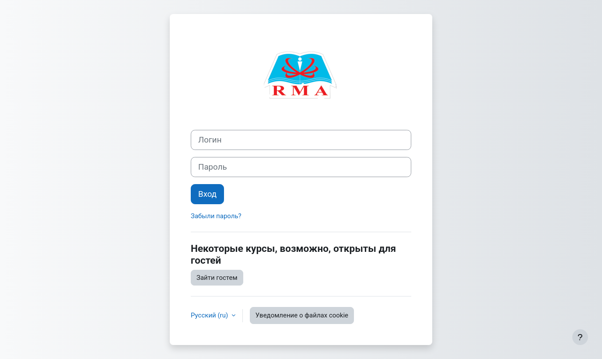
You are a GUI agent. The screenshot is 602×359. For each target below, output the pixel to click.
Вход (207, 194)
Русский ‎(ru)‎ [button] (210, 315)
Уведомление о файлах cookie (302, 315)
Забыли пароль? (216, 216)
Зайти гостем (217, 278)
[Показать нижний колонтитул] (580, 337)
